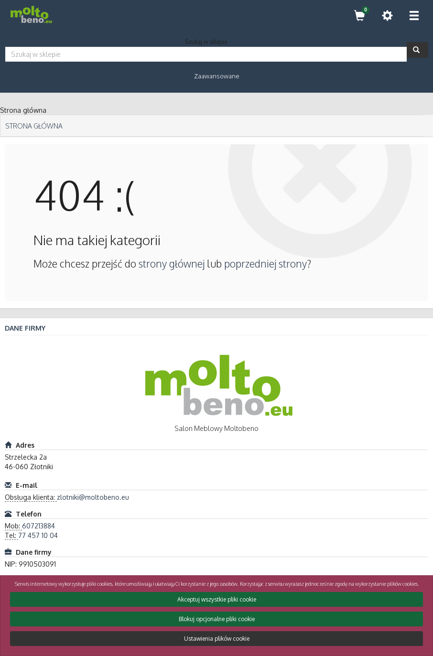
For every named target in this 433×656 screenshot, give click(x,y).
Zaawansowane (216, 76)
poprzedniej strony (265, 263)
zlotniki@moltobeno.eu (93, 497)
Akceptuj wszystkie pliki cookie (216, 599)
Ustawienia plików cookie (216, 638)
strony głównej (172, 263)
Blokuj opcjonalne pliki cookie (217, 619)
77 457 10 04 (38, 535)
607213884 (38, 526)
